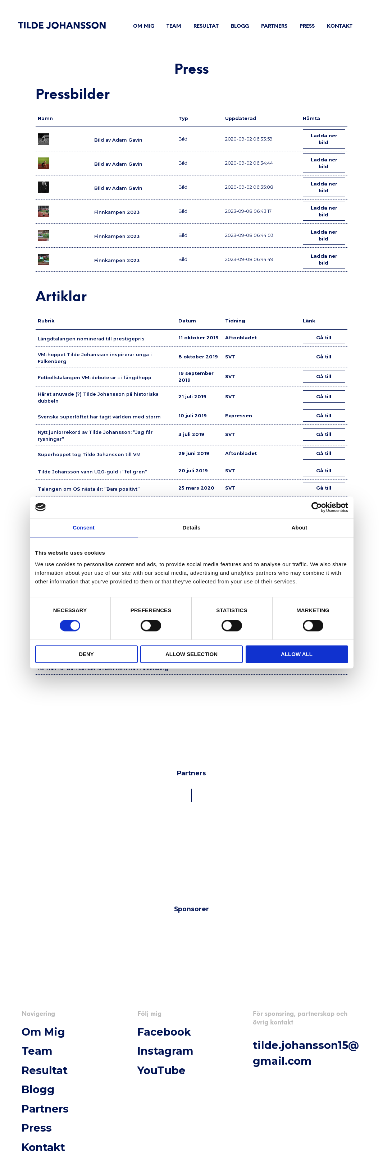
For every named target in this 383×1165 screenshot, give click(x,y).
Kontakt (339, 26)
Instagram (165, 1051)
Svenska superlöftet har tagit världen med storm (99, 416)
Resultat (206, 26)
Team (174, 26)
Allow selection (191, 654)
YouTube (161, 1070)
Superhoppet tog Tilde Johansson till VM (89, 454)
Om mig (143, 26)
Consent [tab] (84, 527)
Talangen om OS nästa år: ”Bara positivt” (89, 489)
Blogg (240, 26)
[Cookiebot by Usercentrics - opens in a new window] (316, 507)
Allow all (297, 654)
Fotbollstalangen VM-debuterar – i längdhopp (94, 377)
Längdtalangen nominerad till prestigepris (91, 338)
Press (307, 26)
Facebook (164, 1032)
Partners (274, 26)
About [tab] (299, 527)
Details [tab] (192, 527)
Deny (86, 654)
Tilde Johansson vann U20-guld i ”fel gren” (92, 471)
